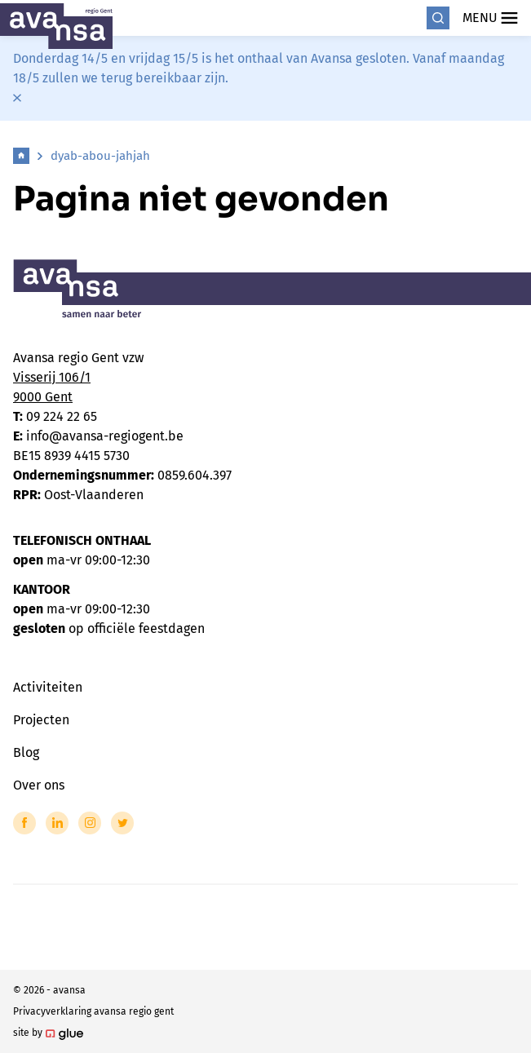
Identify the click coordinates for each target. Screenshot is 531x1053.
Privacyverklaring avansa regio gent (93, 1011)
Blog (26, 752)
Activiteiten (47, 687)
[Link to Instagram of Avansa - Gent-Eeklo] (89, 823)
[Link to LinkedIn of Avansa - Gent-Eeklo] (57, 823)
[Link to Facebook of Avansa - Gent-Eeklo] (24, 823)
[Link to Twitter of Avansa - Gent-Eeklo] (122, 823)
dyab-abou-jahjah (100, 155)
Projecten (41, 720)
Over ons (38, 785)
